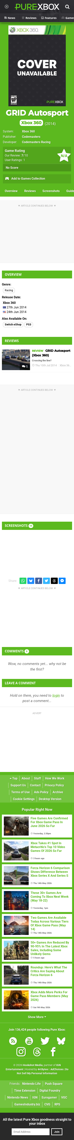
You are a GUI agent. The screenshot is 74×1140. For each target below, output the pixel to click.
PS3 (28, 324)
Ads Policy (41, 792)
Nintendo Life (31, 1084)
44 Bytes (43, 1069)
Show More (37, 1017)
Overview (11, 191)
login (56, 695)
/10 (24, 155)
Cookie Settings (24, 799)
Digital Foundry (50, 1090)
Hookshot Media (33, 1065)
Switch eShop (13, 324)
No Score (12, 167)
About (26, 778)
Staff (37, 778)
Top (13, 778)
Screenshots (51, 191)
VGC (64, 1097)
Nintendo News (17, 1097)
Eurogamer (49, 1097)
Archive (58, 792)
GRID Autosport (37, 117)
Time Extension (24, 1090)
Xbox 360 (28, 131)
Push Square (54, 1084)
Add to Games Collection (25, 179)
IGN (34, 1097)
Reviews (30, 191)
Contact (35, 785)
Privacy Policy (54, 785)
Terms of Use (20, 792)
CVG (47, 1104)
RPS (57, 1104)
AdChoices (56, 1069)
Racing (9, 290)
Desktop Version (50, 799)
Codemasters (31, 137)
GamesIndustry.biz (27, 1104)
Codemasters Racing (36, 142)
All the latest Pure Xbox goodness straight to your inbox (37, 1121)
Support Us (18, 785)
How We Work (54, 778)
